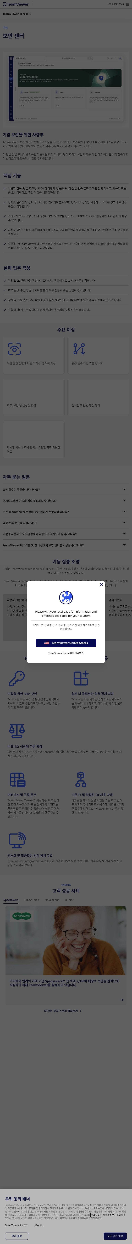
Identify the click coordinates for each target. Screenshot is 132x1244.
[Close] (101, 584)
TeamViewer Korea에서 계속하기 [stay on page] (66, 653)
